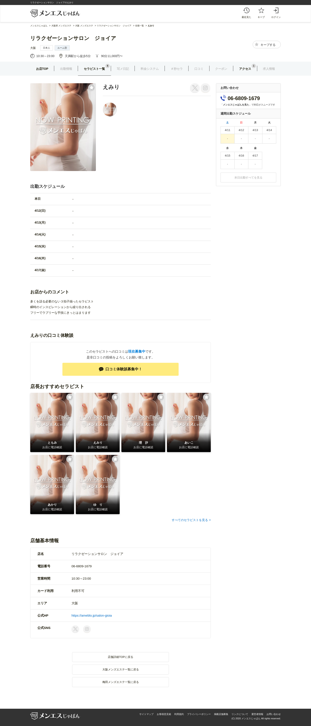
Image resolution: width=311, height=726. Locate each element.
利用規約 (179, 714)
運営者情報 (257, 714)
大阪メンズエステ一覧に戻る (120, 669)
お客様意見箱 (164, 714)
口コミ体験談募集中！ (120, 369)
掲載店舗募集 (221, 714)
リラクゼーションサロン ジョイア (73, 38)
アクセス (245, 68)
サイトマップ (146, 714)
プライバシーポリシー (199, 714)
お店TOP (42, 68)
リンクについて (240, 714)
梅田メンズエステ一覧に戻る (120, 682)
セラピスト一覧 (94, 68)
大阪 (33, 48)
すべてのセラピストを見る (190, 520)
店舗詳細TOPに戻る (120, 657)
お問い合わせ (274, 714)
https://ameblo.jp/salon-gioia (91, 615)
